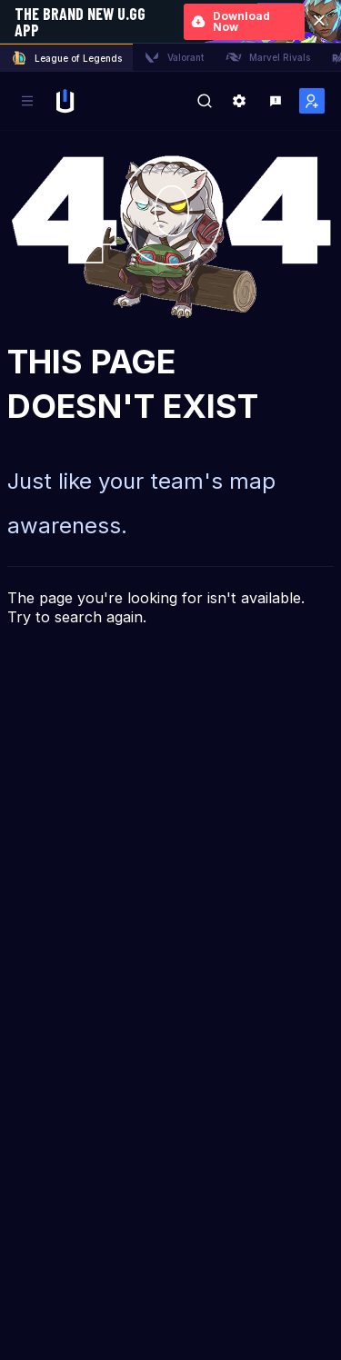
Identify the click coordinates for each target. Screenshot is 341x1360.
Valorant (174, 57)
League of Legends (66, 58)
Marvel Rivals (268, 57)
